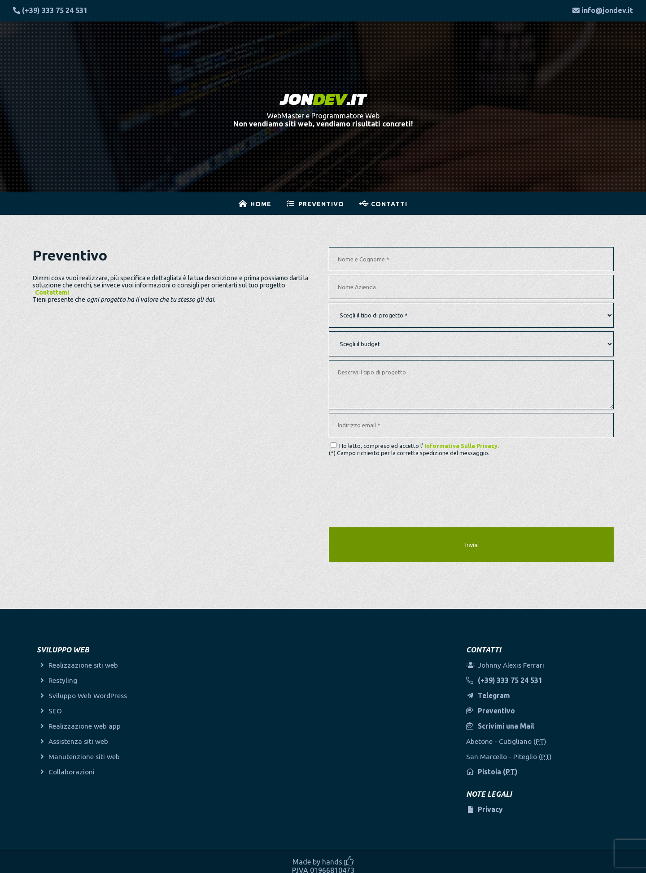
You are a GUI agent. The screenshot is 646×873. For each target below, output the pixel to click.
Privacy (493, 806)
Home (260, 204)
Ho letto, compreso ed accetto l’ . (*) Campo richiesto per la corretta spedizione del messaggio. (414, 449)
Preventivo (321, 204)
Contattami (52, 292)
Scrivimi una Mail (509, 722)
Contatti (389, 204)
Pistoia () (500, 768)
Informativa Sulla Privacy (461, 446)
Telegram (497, 691)
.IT (323, 99)
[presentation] (397, 488)
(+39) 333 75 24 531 (54, 10)
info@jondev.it (607, 10)
